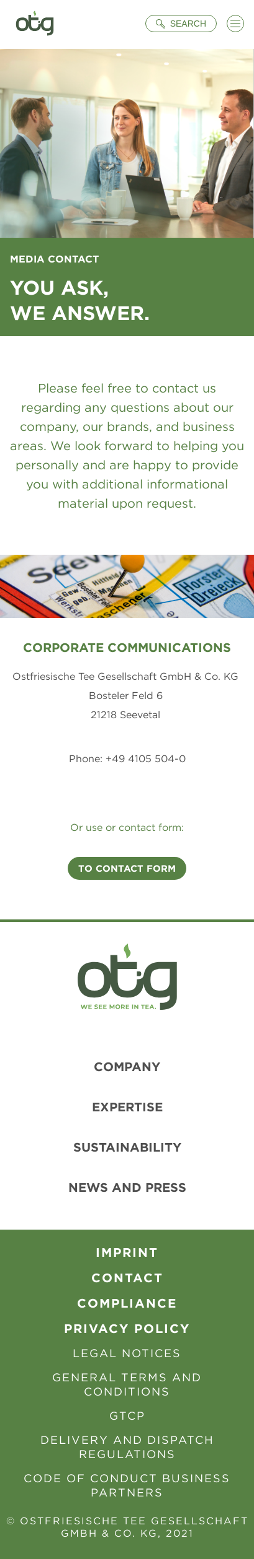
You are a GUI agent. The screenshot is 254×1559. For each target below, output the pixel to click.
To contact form (127, 868)
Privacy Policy (127, 1328)
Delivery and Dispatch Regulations (127, 1447)
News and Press (127, 1187)
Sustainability (127, 1147)
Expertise (127, 1106)
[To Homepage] (35, 24)
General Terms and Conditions (127, 1384)
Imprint (127, 1252)
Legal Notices (127, 1353)
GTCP (127, 1416)
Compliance (127, 1303)
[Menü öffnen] (235, 23)
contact (127, 1277)
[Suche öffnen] (181, 23)
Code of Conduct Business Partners (127, 1485)
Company (127, 1066)
